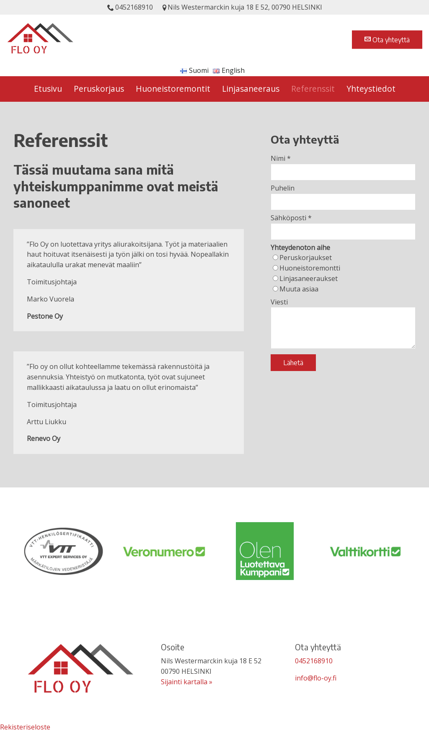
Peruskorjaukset (305, 257)
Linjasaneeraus (250, 88)
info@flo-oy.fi (315, 678)
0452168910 (130, 7)
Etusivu (48, 88)
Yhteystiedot (370, 88)
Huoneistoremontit (173, 88)
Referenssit (313, 88)
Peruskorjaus (99, 88)
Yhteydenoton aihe (300, 247)
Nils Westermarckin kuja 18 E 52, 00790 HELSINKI (241, 7)
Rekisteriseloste (25, 727)
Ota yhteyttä (387, 39)
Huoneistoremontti (309, 268)
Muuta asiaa (298, 289)
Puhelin (283, 188)
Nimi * (281, 158)
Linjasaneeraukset (308, 278)
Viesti (279, 302)
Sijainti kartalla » (186, 681)
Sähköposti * (291, 217)
